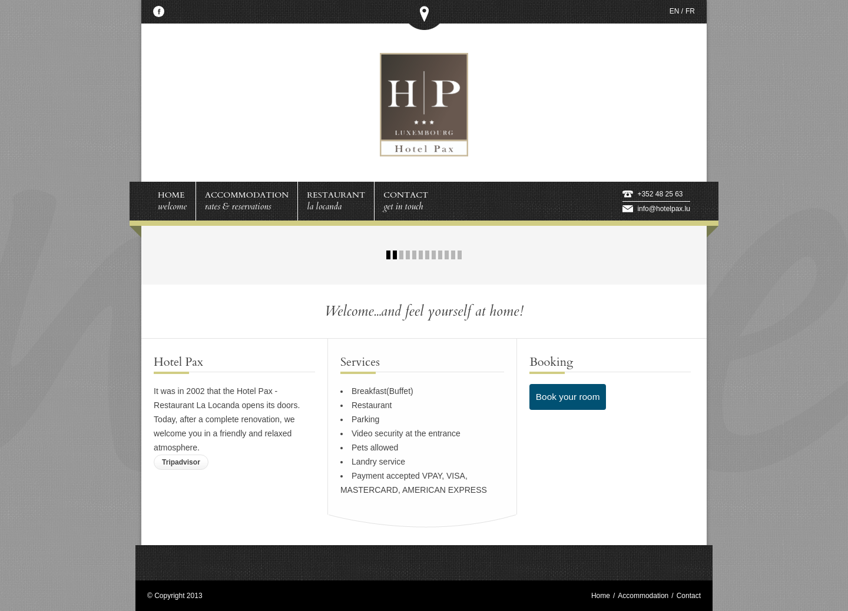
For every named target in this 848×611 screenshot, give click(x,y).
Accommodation (643, 596)
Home (600, 596)
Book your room (568, 397)
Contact (689, 596)
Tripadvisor (181, 462)
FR (690, 11)
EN (675, 11)
